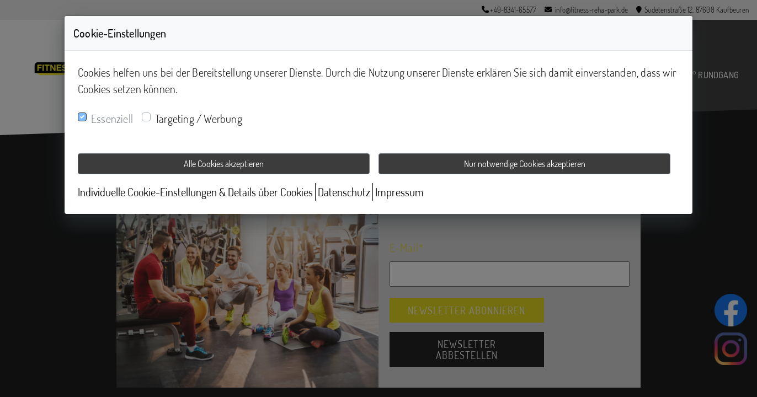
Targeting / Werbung (198, 118)
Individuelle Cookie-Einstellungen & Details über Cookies (195, 192)
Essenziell (112, 118)
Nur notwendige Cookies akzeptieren (524, 163)
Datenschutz (344, 192)
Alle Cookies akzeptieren (224, 163)
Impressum (399, 192)
